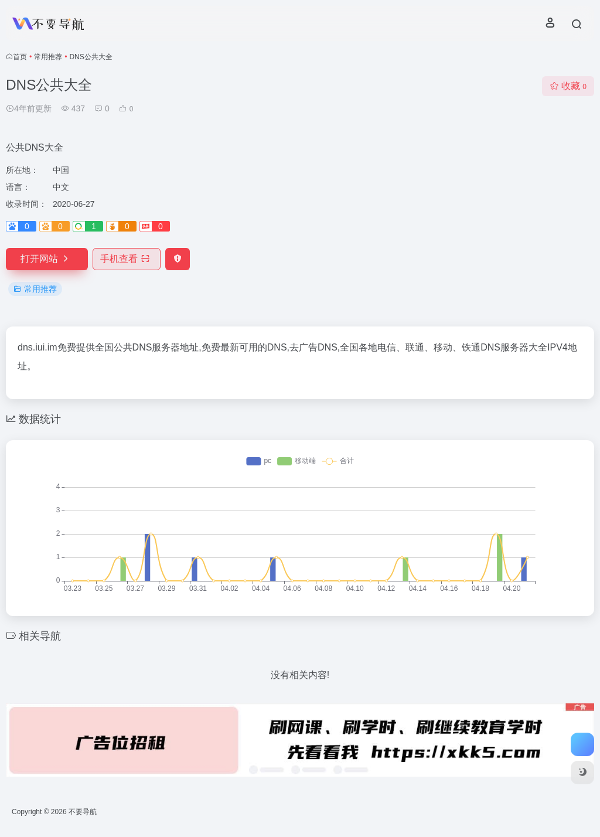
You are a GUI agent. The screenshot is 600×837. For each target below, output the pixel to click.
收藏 (568, 86)
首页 (20, 57)
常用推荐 (48, 57)
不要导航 (83, 812)
